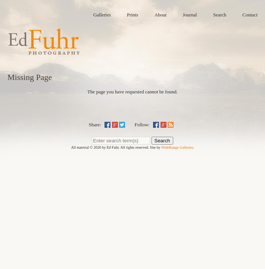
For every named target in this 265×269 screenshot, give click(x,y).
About (161, 15)
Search (219, 15)
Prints (132, 15)
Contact (250, 15)
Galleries (102, 15)
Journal (190, 15)
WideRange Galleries (177, 147)
